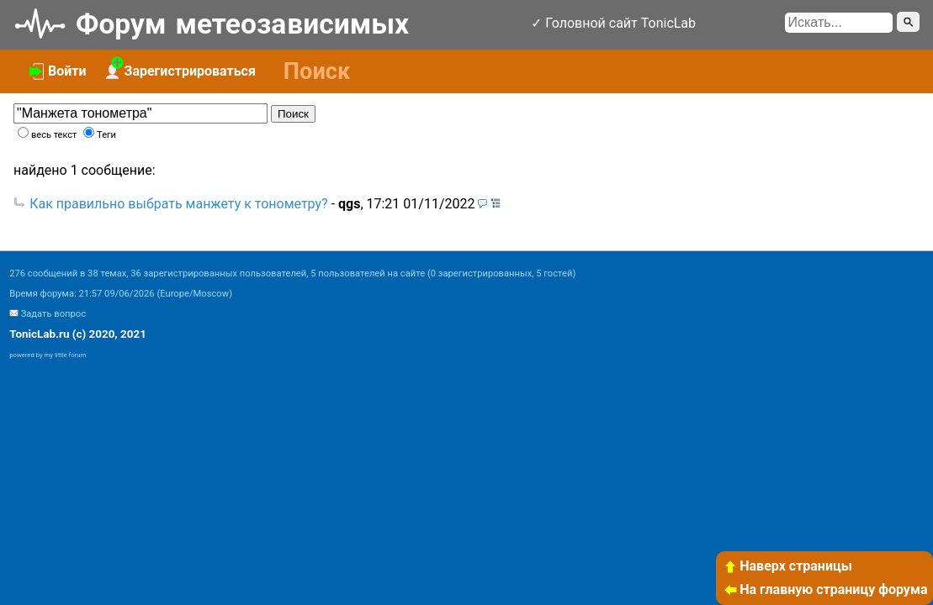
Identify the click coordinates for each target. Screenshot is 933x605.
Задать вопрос (53, 313)
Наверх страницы (787, 566)
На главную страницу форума (825, 589)
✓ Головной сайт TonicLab (613, 23)
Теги (106, 134)
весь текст (54, 134)
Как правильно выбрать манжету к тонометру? (178, 204)
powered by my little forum (47, 355)
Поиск (293, 114)
